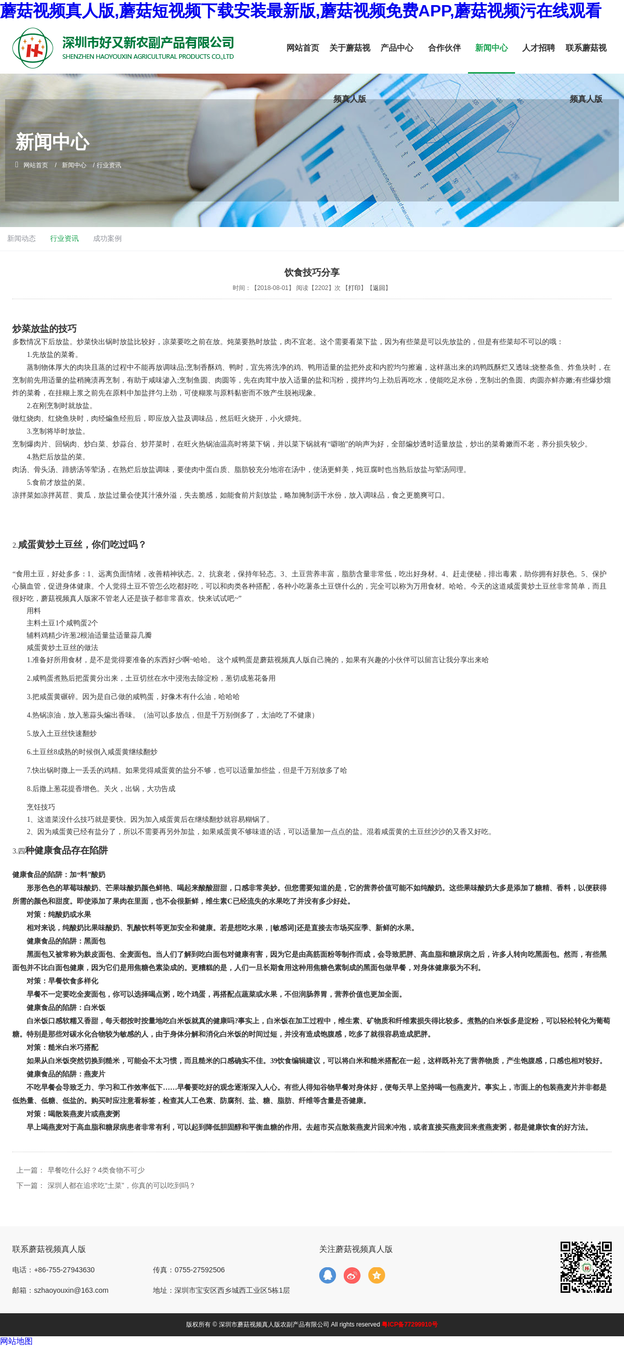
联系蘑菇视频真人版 (586, 73)
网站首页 (302, 47)
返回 (379, 287)
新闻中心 (491, 47)
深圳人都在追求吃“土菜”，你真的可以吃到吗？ (121, 1185)
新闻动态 (267, 238)
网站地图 (16, 1341)
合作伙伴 (444, 47)
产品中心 (397, 47)
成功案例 (357, 238)
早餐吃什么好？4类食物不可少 (96, 1170)
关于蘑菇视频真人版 (349, 73)
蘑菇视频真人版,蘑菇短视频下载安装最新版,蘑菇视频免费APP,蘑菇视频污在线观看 (300, 11)
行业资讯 (312, 238)
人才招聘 (538, 47)
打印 (354, 287)
